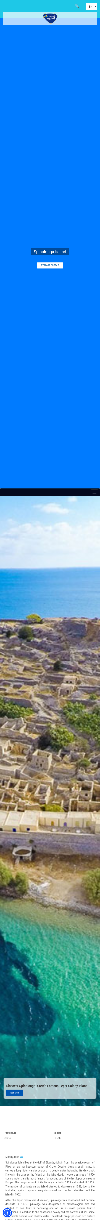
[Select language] (91, 6)
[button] (7, 1212)
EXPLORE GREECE (50, 265)
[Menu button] (94, 492)
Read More (14, 1093)
